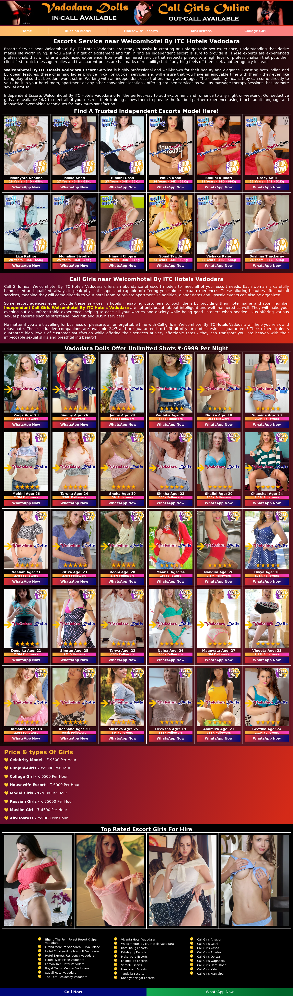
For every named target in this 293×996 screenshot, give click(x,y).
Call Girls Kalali (207, 969)
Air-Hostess (201, 31)
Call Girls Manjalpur (211, 973)
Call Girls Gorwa (208, 956)
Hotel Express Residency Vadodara (70, 955)
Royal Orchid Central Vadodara (67, 968)
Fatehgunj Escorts (133, 952)
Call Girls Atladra (209, 952)
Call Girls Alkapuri (209, 939)
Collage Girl (255, 31)
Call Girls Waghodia (211, 960)
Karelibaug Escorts (134, 948)
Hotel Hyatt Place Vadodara (64, 959)
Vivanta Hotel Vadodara (138, 939)
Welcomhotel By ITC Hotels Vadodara (147, 943)
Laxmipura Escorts (134, 960)
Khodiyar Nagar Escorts (137, 978)
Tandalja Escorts (132, 973)
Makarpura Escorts (134, 956)
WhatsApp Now (26, 187)
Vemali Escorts (131, 965)
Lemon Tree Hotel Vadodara (64, 964)
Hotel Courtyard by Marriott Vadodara (72, 951)
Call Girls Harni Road (211, 965)
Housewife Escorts (141, 31)
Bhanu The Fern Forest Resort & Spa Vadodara (71, 941)
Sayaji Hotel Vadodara (61, 972)
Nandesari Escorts (134, 969)
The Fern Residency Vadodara (66, 977)
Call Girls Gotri (207, 943)
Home (26, 31)
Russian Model (78, 31)
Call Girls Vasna (208, 948)
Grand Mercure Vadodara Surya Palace (72, 947)
